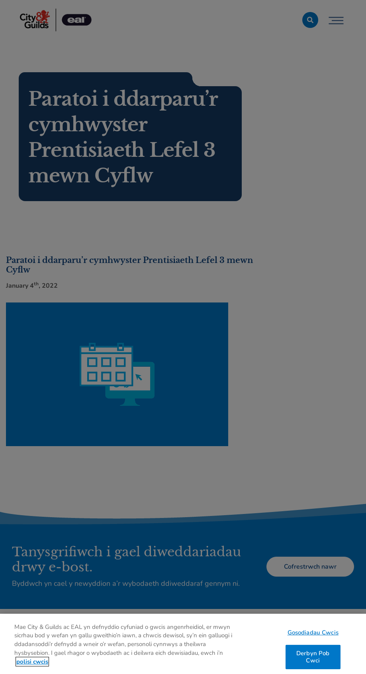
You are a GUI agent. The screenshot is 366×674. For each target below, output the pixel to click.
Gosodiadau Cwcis (313, 634)
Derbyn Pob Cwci (312, 659)
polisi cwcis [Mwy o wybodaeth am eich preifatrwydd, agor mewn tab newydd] (32, 664)
